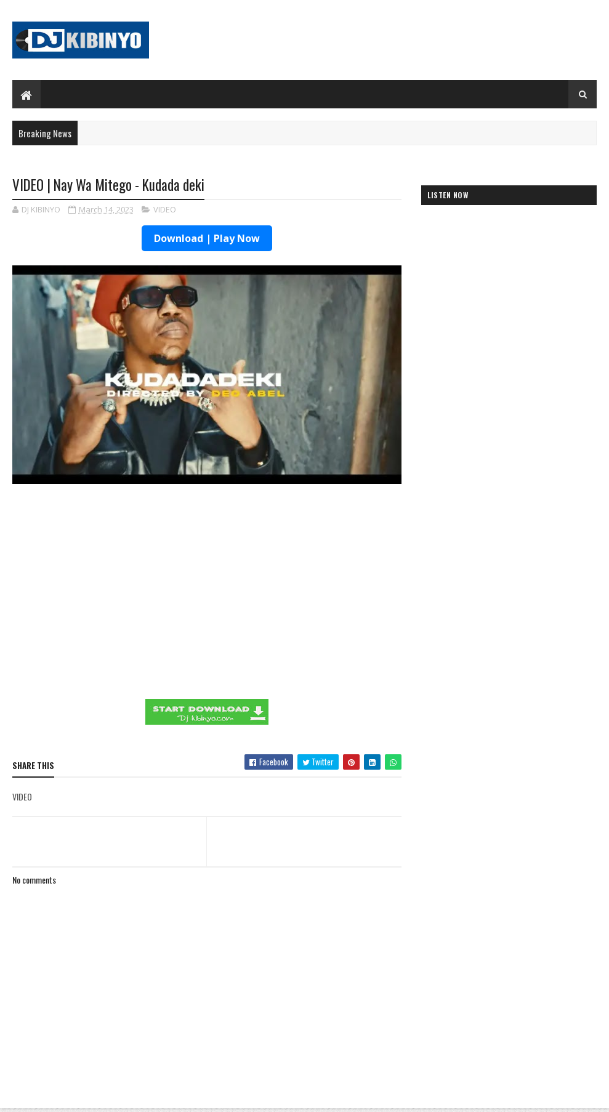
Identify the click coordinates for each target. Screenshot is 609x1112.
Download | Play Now (207, 238)
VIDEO (164, 209)
